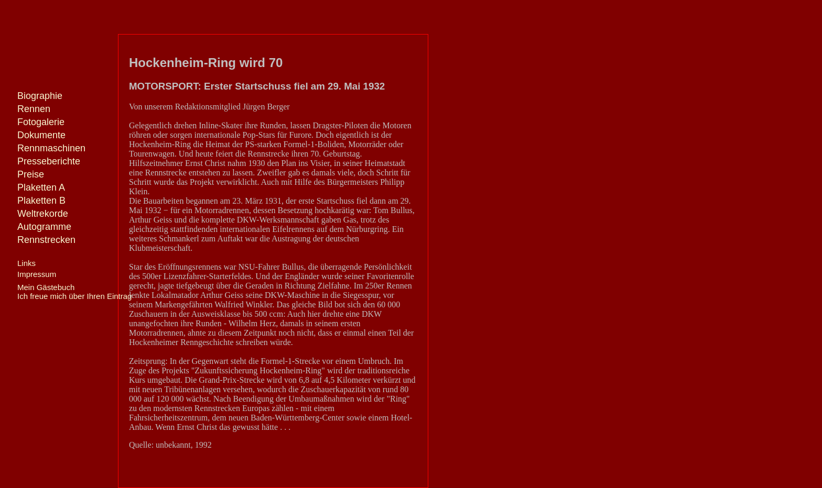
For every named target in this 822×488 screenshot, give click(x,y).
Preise (30, 174)
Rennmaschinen (51, 148)
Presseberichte (48, 161)
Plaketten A (41, 187)
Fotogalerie (40, 122)
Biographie (39, 96)
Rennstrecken (46, 240)
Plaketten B (41, 200)
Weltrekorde (42, 213)
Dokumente (41, 135)
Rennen (33, 109)
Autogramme (44, 226)
